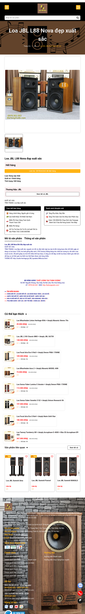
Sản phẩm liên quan (15, 449)
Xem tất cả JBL (42, 196)
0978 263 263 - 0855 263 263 (16, 590)
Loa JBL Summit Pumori (41, 483)
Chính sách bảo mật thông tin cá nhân (19, 565)
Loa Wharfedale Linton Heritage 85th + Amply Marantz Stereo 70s (42, 323)
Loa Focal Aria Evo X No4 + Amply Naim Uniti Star (36, 418)
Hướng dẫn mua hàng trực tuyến (56, 562)
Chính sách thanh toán (13, 571)
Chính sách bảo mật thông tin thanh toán (20, 562)
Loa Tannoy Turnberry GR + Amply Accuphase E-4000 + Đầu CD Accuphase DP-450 (48, 435)
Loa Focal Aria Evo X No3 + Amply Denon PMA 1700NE (38, 355)
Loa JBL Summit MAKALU (67, 483)
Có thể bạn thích (14, 316)
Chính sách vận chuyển (14, 575)
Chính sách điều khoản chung (16, 568)
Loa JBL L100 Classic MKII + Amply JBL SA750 (35, 339)
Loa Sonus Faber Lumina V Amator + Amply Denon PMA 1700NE (42, 386)
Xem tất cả (74, 450)
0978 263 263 (19, 537)
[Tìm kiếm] (77, 20)
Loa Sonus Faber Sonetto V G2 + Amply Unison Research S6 (40, 402)
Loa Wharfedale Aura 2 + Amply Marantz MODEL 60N (37, 370)
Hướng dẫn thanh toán (53, 559)
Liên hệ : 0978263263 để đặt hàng (42, 173)
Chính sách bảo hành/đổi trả (16, 578)
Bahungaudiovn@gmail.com (21, 540)
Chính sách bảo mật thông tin (16, 559)
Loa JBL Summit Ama (14, 483)
